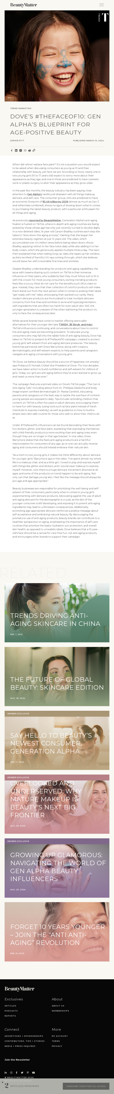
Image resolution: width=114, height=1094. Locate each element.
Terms (56, 1041)
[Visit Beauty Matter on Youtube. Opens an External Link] (34, 1072)
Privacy (57, 1046)
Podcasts (11, 1011)
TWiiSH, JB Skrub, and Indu (75, 324)
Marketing (24, 108)
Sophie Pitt (17, 140)
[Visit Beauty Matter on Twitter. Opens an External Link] (23, 1072)
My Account (60, 1036)
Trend (14, 108)
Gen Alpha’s (34, 194)
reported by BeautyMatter (45, 220)
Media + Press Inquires (20, 1046)
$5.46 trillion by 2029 (55, 201)
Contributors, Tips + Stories (25, 1041)
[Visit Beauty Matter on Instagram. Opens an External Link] (12, 1072)
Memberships (60, 1011)
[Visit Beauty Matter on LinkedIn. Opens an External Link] (6, 1072)
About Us (58, 1006)
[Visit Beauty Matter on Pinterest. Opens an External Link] (28, 1072)
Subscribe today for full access (86, 1086)
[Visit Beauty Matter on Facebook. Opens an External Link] (17, 1072)
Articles (10, 1006)
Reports (10, 1016)
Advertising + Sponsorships (24, 1036)
